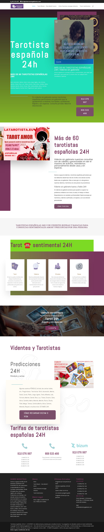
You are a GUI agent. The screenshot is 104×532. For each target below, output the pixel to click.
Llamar (51, 328)
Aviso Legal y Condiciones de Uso (20, 530)
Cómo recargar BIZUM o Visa (36, 415)
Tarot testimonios (85, 6)
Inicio (33, 6)
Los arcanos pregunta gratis (62, 493)
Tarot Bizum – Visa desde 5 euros (46, 6)
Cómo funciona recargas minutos (68, 6)
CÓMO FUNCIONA (63, 206)
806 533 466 (85, 112)
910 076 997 (85, 101)
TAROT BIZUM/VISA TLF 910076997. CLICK (71, 60)
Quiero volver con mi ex (61, 490)
